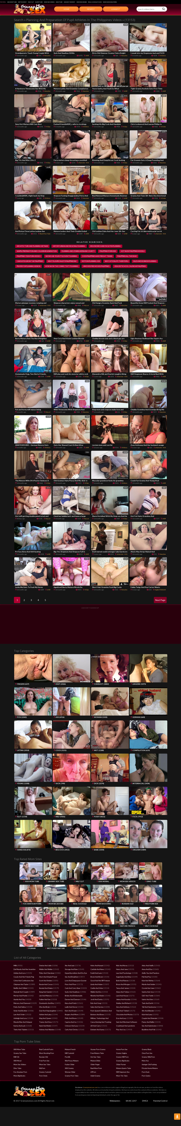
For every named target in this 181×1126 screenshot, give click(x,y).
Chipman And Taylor (21, 985)
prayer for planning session (29, 267)
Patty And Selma (20, 1007)
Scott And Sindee (45, 981)
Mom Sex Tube (44, 1065)
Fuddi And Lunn (96, 973)
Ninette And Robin (97, 996)
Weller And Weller (46, 970)
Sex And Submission (149, 1026)
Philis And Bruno (71, 1019)
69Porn (93, 1072)
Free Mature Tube (97, 1053)
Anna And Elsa (147, 970)
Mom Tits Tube (121, 1076)
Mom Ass (145, 1061)
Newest (91, 9)
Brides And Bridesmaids (73, 996)
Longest (115, 9)
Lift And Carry (95, 1026)
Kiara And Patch (71, 1003)
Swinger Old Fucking (149, 1065)
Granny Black (146, 1050)
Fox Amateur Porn (20, 1072)
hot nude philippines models (134, 251)
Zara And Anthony (123, 1007)
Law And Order (19, 1015)
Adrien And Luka (45, 1015)
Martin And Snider (148, 985)
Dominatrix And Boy (46, 1003)
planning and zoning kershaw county (78, 251)
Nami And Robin (45, 1026)
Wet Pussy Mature (71, 1061)
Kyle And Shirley (148, 981)
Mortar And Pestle (20, 996)
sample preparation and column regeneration (37, 251)
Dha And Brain (44, 1007)
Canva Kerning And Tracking (100, 1022)
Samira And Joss (148, 992)
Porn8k (67, 1057)
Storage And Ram (71, 970)
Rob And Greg (95, 1003)
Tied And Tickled (122, 1011)
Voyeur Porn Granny (97, 1050)
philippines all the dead (129, 256)
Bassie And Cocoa (45, 985)
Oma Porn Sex (147, 1053)
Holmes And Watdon (46, 1030)
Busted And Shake (46, 988)
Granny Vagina (121, 1053)
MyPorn (42, 1068)
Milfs (15, 966)
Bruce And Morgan (123, 985)
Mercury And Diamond (22, 1003)
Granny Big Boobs (122, 1061)
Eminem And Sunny (97, 1030)
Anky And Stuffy (148, 966)
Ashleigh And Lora (20, 1019)
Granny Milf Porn (122, 1057)
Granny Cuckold (45, 1072)
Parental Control (160, 1101)
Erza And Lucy (121, 1019)
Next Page (160, 600)
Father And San (44, 1000)
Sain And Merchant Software (126, 1022)
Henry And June (122, 970)
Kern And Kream (71, 1011)
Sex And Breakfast (71, 977)
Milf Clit (31, 2)
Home (66, 9)
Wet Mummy (22, 2)
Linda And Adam (96, 985)
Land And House (122, 996)
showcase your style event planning (62, 256)
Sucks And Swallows (72, 992)
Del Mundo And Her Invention (24, 970)
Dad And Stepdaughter (47, 1011)
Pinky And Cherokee (46, 973)
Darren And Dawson (72, 1000)
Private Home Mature (150, 1068)
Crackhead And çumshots (125, 1026)
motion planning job (92, 262)
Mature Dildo (95, 1061)
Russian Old (43, 1057)
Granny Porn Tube (71, 1076)
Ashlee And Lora (20, 973)
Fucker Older (69, 1065)
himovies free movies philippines (97, 267)
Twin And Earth (147, 1003)
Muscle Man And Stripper (23, 1022)
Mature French (70, 1050)
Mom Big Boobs (82, 2)
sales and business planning (147, 262)
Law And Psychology (123, 973)
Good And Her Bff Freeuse (100, 981)
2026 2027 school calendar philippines (132, 267)
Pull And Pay (146, 977)
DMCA (145, 1101)
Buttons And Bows (97, 1015)
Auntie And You (19, 1000)
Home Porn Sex (121, 1050)
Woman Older (70, 1072)
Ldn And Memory (45, 996)
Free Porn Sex (44, 1061)
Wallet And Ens (95, 992)
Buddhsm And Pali (148, 1030)
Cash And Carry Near (72, 988)
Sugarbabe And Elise (123, 977)
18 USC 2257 (131, 1101)
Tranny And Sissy (45, 1022)
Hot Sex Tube (95, 1057)
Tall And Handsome (149, 1007)
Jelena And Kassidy (123, 1000)
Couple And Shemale (149, 1019)
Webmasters (115, 1101)
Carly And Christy (71, 1030)
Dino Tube (59, 2)
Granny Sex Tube (20, 1053)
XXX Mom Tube (12, 2)
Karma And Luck (19, 1026)
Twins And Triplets (20, 1030)
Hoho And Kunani (96, 966)
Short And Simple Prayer (48, 977)
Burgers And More (71, 1015)
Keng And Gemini (45, 992)
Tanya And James (122, 988)
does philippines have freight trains (98, 256)
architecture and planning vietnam (32, 246)
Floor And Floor (70, 985)
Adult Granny (95, 1076)
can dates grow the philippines (30, 262)
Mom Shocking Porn (110, 2)
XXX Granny (69, 1068)
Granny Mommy (69, 2)
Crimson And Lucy (71, 1026)
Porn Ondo (43, 1076)
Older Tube (39, 2)
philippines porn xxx (108, 251)
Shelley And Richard (123, 1003)
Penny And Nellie (148, 1022)
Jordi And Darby (96, 1000)
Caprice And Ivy (71, 1022)
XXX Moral (17, 1061)
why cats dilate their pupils (118, 262)
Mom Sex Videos (49, 2)
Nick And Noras (121, 966)
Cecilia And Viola (96, 988)
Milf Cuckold (69, 1053)
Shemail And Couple (21, 992)
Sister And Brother (20, 1011)
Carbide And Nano (97, 970)
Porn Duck (145, 1072)
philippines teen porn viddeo (29, 256)
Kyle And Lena (147, 1015)
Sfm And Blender (148, 1011)
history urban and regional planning (69, 246)
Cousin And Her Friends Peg (24, 977)
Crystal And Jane (148, 988)
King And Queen (45, 1019)
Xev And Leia (69, 966)
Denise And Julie (45, 966)
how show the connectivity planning (62, 267)
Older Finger (95, 1065)
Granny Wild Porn (148, 1057)
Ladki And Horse (71, 1007)
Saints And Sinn (147, 1000)
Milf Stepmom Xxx (123, 1072)
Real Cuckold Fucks (95, 2)
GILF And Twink (147, 996)
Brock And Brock (96, 977)
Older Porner (121, 1065)
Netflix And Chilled (20, 988)
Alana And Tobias (122, 992)
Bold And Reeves (122, 981)
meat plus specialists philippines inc (63, 262)
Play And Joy (121, 1030)
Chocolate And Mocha (124, 1015)
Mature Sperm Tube (123, 1068)
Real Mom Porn (96, 1068)
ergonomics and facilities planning (106, 246)
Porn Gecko (146, 1076)
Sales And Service (96, 1007)
